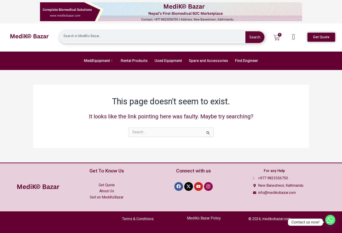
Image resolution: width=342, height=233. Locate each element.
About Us (106, 191)
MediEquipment (98, 60)
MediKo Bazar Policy (204, 218)
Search (254, 37)
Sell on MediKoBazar (107, 197)
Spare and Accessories (208, 60)
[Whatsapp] (330, 222)
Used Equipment (168, 60)
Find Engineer (246, 60)
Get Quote (107, 185)
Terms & (138, 219)
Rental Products (134, 60)
